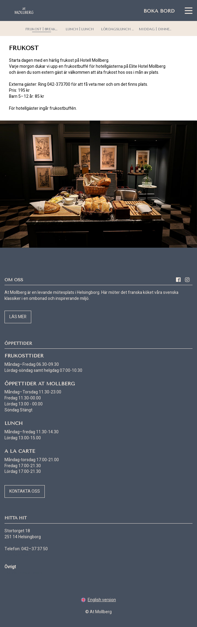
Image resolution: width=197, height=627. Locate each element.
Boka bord (159, 11)
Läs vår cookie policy (23, 573)
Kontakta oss (24, 491)
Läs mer (17, 317)
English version (98, 600)
